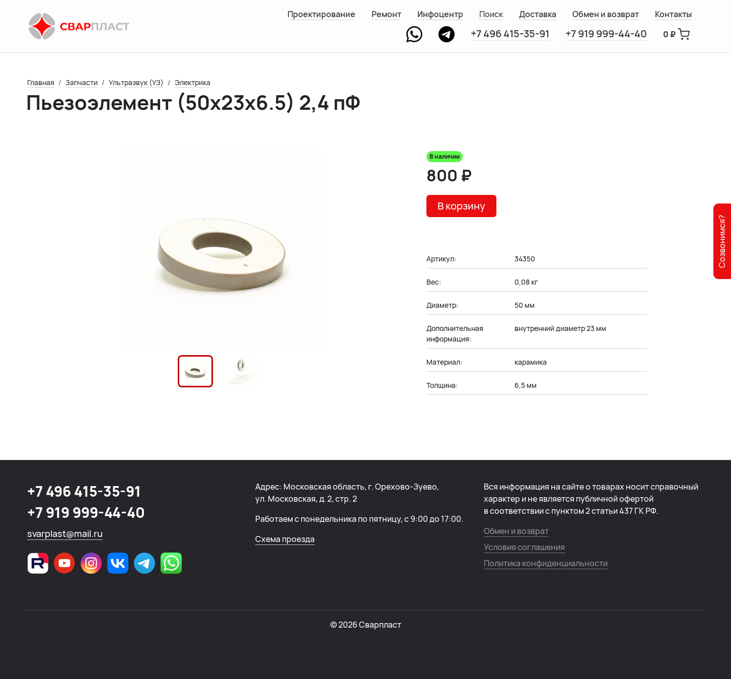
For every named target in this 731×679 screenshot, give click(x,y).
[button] (195, 371)
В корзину (461, 206)
